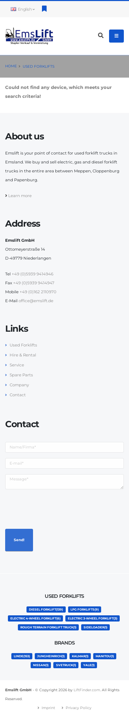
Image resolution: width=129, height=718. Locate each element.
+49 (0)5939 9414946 (32, 274)
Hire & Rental (23, 355)
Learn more (20, 195)
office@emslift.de (36, 300)
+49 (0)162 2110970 (38, 291)
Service (17, 365)
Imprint (48, 708)
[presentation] (57, 508)
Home (11, 66)
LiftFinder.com (87, 690)
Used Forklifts (38, 66)
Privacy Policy (79, 708)
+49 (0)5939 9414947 (33, 283)
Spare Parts (21, 375)
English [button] (22, 9)
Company (19, 385)
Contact (18, 394)
